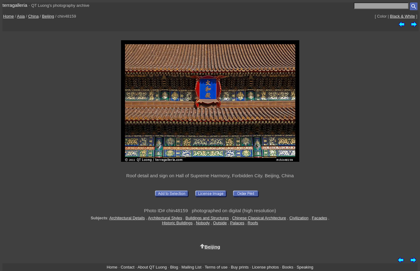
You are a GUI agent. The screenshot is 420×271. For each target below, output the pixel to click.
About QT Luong (152, 267)
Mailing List (191, 267)
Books (287, 267)
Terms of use (216, 267)
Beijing (48, 16)
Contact (127, 267)
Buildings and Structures (207, 218)
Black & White (402, 16)
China (33, 16)
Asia (21, 16)
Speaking (305, 267)
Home (8, 16)
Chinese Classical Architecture (259, 218)
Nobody (203, 223)
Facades (319, 218)
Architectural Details (127, 218)
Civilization (299, 218)
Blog (174, 267)
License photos (265, 267)
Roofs (253, 223)
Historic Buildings (177, 223)
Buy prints (240, 267)
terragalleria (14, 5)
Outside (220, 223)
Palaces (237, 223)
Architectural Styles (165, 218)
